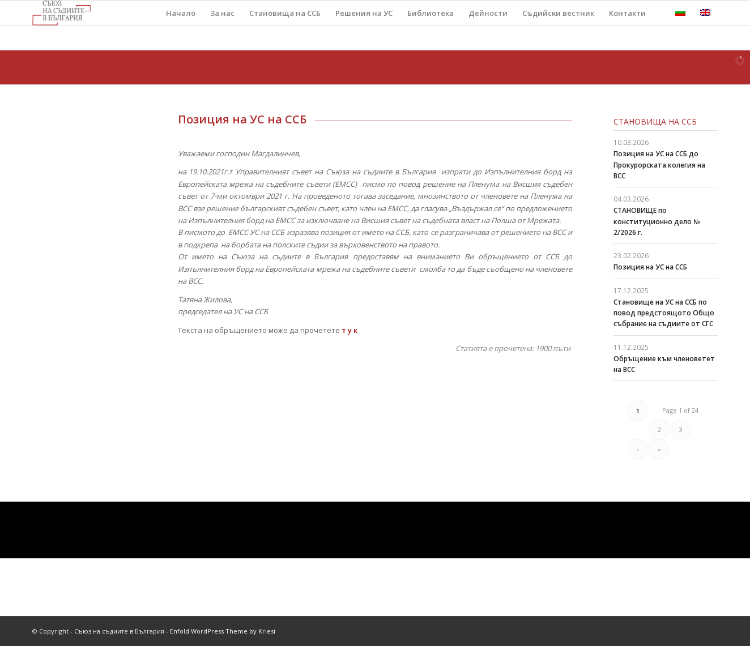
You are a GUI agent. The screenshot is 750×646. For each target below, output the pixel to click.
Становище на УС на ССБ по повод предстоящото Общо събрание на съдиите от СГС (663, 312)
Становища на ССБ (655, 121)
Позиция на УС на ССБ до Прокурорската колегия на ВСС (659, 164)
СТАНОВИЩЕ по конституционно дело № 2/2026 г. (656, 221)
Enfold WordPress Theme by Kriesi (222, 631)
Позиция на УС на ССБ (650, 267)
